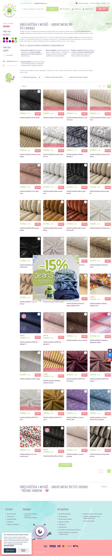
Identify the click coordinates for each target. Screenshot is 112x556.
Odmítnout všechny (23, 550)
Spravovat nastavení (9, 545)
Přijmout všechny (10, 550)
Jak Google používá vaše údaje (14, 544)
